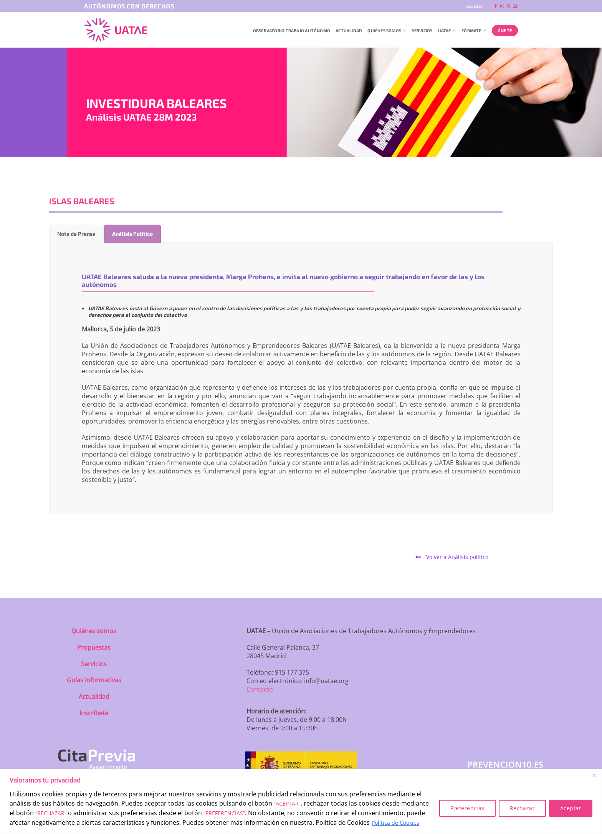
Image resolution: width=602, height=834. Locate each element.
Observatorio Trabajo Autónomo (291, 30)
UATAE (447, 30)
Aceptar (570, 808)
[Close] (594, 775)
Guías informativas (94, 680)
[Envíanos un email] (515, 6)
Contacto (259, 689)
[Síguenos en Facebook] (496, 6)
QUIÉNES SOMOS (386, 30)
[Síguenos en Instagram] (502, 6)
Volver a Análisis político (451, 557)
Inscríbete (93, 713)
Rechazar (522, 808)
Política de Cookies (395, 822)
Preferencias (467, 808)
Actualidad (349, 30)
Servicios (422, 30)
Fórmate (473, 30)
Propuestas (94, 647)
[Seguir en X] (508, 6)
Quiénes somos (93, 631)
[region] (301, 801)
